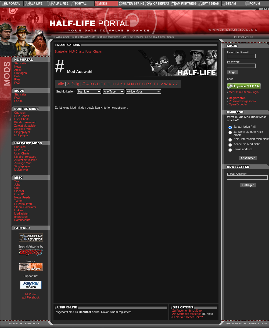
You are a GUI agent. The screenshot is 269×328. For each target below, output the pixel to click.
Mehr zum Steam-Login (244, 92)
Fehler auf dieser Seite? (187, 317)
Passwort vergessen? (242, 101)
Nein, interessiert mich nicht (251, 139)
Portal (81, 3)
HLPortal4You (23, 203)
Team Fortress (184, 3)
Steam (231, 3)
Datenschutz (22, 220)
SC (251, 37)
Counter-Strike (131, 3)
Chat (17, 187)
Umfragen (20, 73)
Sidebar (19, 191)
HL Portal (12, 3)
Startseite (20, 63)
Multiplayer (21, 135)
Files (17, 79)
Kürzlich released (25, 122)
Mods (103, 3)
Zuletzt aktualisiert (25, 125)
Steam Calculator (25, 207)
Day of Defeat (158, 3)
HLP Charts (21, 115)
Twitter (18, 200)
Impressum (21, 216)
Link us (18, 210)
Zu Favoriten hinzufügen (187, 310)
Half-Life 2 (60, 3)
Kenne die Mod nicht (247, 144)
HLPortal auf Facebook (31, 296)
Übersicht (20, 112)
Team (17, 181)
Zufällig (73, 84)
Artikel (18, 69)
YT (246, 37)
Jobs (17, 184)
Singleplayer (22, 132)
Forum (254, 3)
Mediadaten (21, 213)
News (17, 66)
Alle (61, 84)
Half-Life (35, 3)
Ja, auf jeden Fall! (245, 126)
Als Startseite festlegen (187, 313)
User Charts (22, 119)
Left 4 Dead (209, 3)
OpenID (19, 194)
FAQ (17, 82)
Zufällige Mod (22, 128)
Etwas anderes (243, 149)
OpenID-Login (238, 104)
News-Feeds (22, 197)
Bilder (17, 76)
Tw (241, 37)
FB (235, 37)
